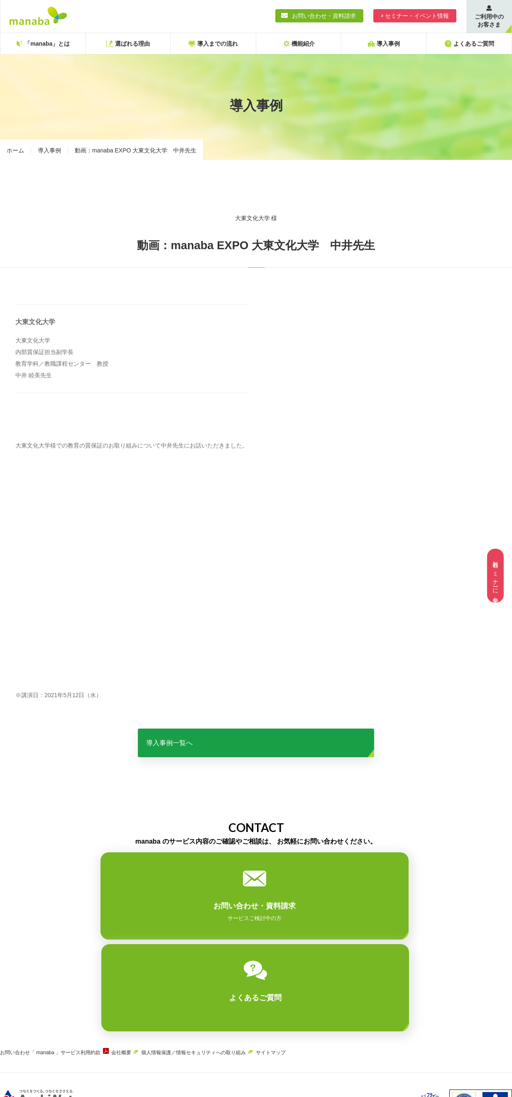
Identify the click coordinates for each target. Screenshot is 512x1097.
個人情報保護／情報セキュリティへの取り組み (212, 966)
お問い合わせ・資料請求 (324, 15)
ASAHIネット (85, 1033)
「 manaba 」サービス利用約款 (71, 966)
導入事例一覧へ (256, 748)
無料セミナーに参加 (495, 576)
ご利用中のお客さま (489, 20)
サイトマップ (296, 966)
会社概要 (134, 966)
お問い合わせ (15, 966)
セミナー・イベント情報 (417, 15)
